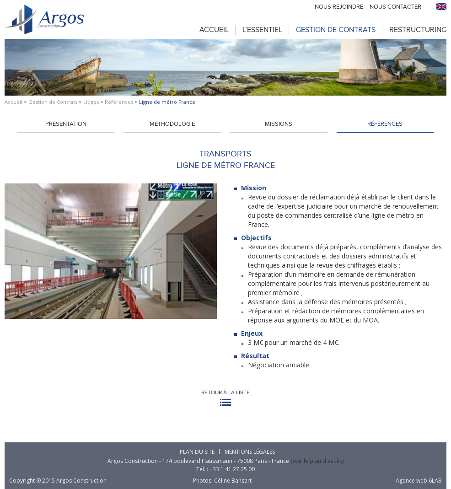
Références (119, 101)
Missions (278, 124)
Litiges (91, 101)
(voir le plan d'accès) (317, 461)
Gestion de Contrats (336, 29)
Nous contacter (395, 7)
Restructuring (417, 29)
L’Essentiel (262, 29)
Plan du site (197, 452)
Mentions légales (250, 452)
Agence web (411, 480)
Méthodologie (172, 124)
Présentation (65, 124)
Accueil (214, 29)
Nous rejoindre (339, 7)
